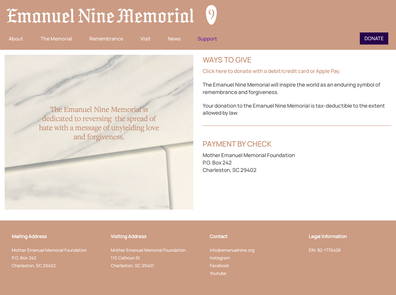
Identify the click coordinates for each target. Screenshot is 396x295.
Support (207, 38)
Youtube (218, 273)
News (174, 38)
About (16, 38)
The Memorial (56, 38)
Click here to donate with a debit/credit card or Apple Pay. (272, 71)
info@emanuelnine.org (232, 250)
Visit (145, 38)
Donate (374, 38)
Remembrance (106, 38)
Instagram (220, 258)
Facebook (219, 265)
